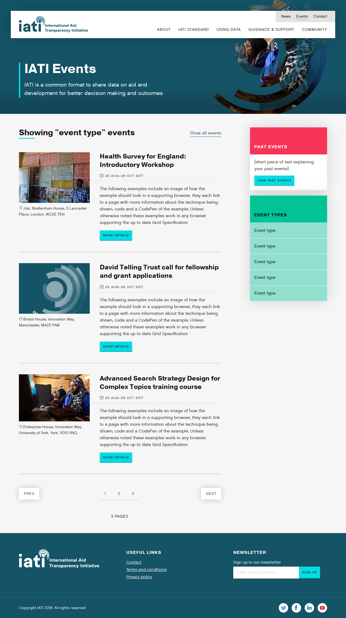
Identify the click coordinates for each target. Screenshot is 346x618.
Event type (264, 230)
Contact (320, 16)
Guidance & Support (271, 29)
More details (116, 235)
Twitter (283, 608)
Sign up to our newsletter (257, 562)
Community (314, 29)
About (164, 29)
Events (302, 16)
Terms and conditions (146, 569)
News (286, 16)
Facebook (296, 608)
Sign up (309, 572)
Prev (29, 493)
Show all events (205, 133)
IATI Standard (193, 29)
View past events (274, 180)
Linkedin (309, 608)
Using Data (229, 29)
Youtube (322, 608)
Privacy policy (139, 577)
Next (211, 493)
